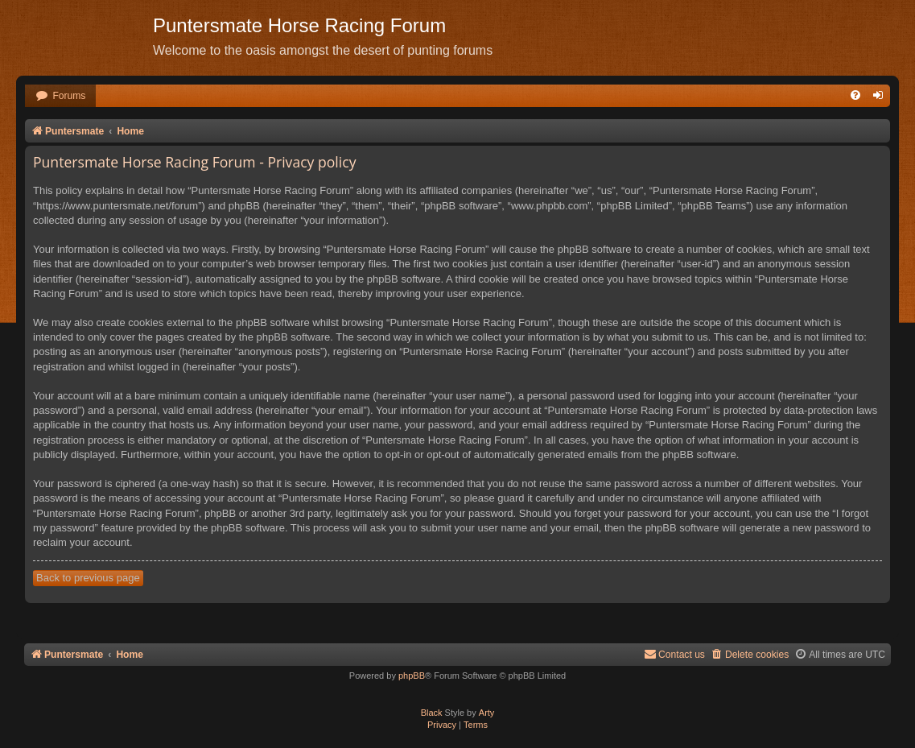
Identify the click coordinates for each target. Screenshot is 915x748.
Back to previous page (88, 578)
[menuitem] (60, 96)
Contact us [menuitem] (674, 654)
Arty (487, 712)
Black (432, 712)
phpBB (411, 675)
